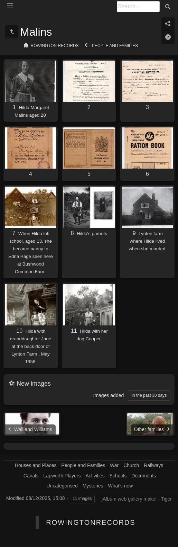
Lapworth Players (62, 475)
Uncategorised (62, 485)
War (114, 465)
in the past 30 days (149, 395)
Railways (153, 465)
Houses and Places (36, 465)
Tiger (166, 499)
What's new (120, 485)
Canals (31, 475)
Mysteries (93, 485)
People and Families (115, 45)
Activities (94, 475)
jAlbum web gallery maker (129, 499)
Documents (143, 475)
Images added (108, 395)
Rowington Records (55, 45)
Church (131, 465)
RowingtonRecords (90, 522)
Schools (118, 475)
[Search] (138, 6)
